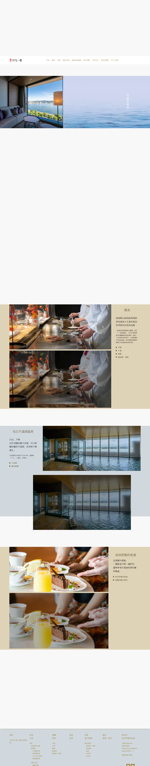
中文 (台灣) (115, 60)
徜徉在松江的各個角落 (129, 748)
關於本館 (66, 60)
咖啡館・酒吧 (56, 753)
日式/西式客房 (37, 756)
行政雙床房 (36, 751)
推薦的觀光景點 (127, 755)
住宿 (47, 60)
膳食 (53, 60)
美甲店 (88, 756)
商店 (87, 751)
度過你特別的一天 (128, 751)
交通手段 (95, 60)
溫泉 (58, 60)
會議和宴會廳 (76, 60)
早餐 (53, 743)
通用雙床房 (36, 753)
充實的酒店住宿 (127, 743)
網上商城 (19, 740)
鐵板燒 (54, 751)
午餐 (53, 746)
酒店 (11, 735)
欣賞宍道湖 (125, 746)
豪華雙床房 (36, 758)
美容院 (88, 753)
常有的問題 (104, 60)
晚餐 (53, 748)
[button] (13, 327)
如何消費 (86, 60)
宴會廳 (88, 748)
